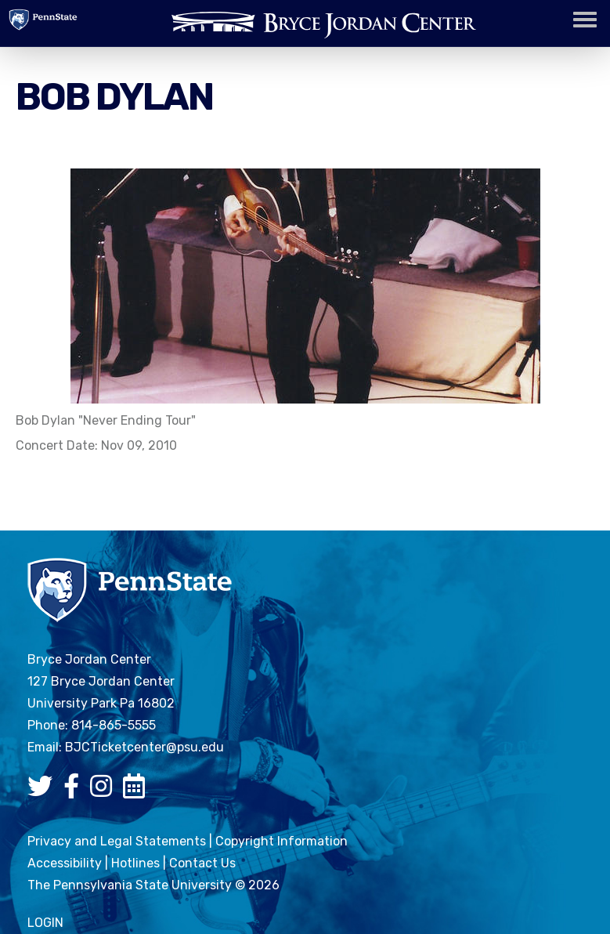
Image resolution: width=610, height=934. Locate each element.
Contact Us (202, 863)
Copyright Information (281, 841)
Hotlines (135, 863)
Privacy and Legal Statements (116, 841)
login (45, 922)
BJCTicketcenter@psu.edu (144, 747)
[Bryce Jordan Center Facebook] (75, 791)
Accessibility (64, 863)
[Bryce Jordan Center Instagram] (105, 791)
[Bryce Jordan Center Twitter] (43, 791)
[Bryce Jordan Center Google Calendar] (138, 791)
